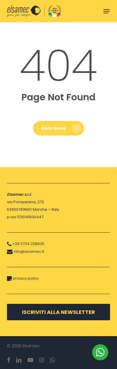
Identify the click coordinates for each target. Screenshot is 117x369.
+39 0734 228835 (28, 243)
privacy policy (26, 278)
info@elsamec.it (29, 251)
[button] (106, 11)
